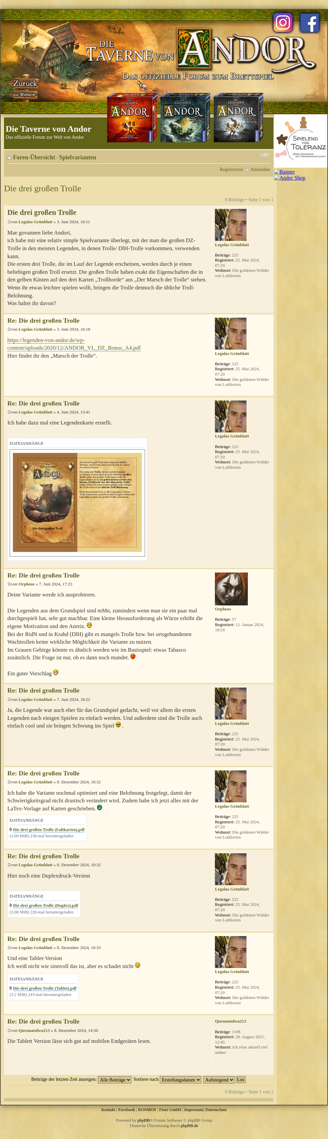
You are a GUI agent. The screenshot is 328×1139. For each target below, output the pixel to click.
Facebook (126, 1109)
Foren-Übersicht (34, 157)
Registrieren (231, 169)
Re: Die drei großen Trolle (43, 320)
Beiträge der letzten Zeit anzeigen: (81, 1079)
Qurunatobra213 (34, 1030)
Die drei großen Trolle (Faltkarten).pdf (48, 829)
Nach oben (268, 309)
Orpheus (27, 583)
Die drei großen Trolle (42, 188)
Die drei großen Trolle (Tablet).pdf (45, 988)
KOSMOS (147, 1109)
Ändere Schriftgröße (265, 155)
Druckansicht (255, 155)
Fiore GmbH (170, 1109)
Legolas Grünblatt (36, 221)
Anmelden (260, 169)
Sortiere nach (167, 1079)
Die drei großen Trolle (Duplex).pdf (45, 905)
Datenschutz (216, 1109)
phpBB (143, 1120)
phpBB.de (189, 1125)
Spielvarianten (77, 157)
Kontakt (108, 1109)
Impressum (194, 1109)
